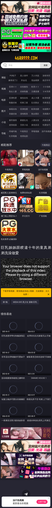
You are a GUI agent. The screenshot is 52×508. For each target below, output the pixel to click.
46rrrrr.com (26, 58)
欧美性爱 (46, 97)
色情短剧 (24, 136)
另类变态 (46, 102)
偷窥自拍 (13, 109)
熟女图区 (35, 113)
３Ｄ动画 (46, 86)
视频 (3, 88)
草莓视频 (35, 131)
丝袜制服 (24, 91)
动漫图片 (46, 109)
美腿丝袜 (13, 113)
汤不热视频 (46, 131)
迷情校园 (13, 125)
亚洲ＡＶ (13, 86)
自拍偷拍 (24, 86)
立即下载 (42, 501)
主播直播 (35, 91)
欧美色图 (35, 109)
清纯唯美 (24, 113)
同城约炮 (13, 131)
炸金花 (24, 80)
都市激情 (13, 120)
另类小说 (24, 125)
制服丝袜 (13, 102)
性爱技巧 (46, 125)
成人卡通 (35, 97)
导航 (3, 133)
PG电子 (13, 75)
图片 (3, 111)
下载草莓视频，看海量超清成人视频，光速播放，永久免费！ (26, 293)
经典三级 (24, 102)
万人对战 (35, 75)
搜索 (46, 65)
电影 (3, 99)
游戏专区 (46, 75)
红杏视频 (13, 136)
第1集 (5, 302)
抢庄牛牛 (46, 80)
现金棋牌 (35, 80)
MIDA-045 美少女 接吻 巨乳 (25, 302)
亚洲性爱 (13, 97)
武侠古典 (46, 120)
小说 (3, 122)
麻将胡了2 (12, 80)
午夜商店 (24, 131)
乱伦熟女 (35, 102)
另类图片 (46, 113)
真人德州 (24, 75)
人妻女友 (35, 120)
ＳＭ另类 (46, 91)
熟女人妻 (13, 91)
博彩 (3, 77)
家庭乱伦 (24, 120)
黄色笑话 (35, 125)
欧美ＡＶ (35, 86)
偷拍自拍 (24, 97)
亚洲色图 (24, 109)
